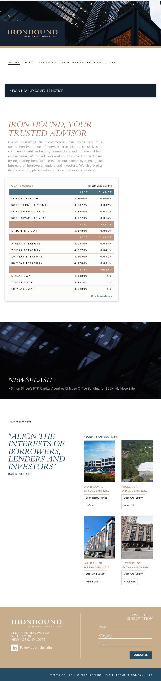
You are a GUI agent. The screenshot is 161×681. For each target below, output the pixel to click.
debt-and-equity (133, 497)
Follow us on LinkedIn (31, 647)
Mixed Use (92, 581)
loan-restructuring (96, 497)
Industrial (129, 505)
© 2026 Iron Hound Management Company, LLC (115, 675)
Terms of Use (61, 675)
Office (89, 505)
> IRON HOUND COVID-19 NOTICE (36, 90)
